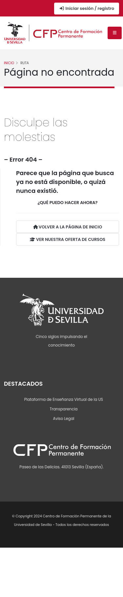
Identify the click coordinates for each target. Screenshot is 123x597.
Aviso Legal (63, 418)
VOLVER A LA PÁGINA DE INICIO (67, 227)
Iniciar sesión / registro (86, 8)
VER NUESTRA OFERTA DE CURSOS (67, 239)
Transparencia (64, 409)
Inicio (9, 63)
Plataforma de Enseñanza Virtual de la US (63, 399)
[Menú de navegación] (115, 33)
